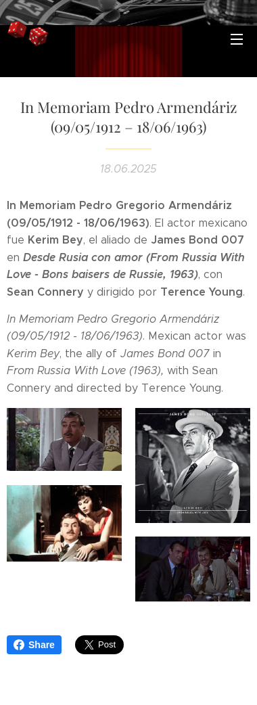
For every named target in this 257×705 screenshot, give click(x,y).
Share (34, 644)
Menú (237, 39)
